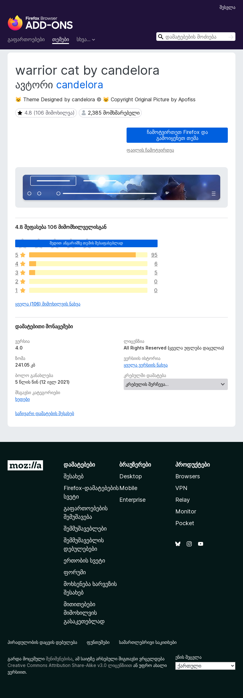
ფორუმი (75, 572)
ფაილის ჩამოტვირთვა (150, 150)
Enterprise (132, 499)
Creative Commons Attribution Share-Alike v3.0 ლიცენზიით (70, 665)
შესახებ (74, 476)
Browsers (187, 476)
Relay (182, 499)
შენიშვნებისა (59, 658)
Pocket (184, 523)
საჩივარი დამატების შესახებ (44, 413)
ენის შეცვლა (188, 657)
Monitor (185, 511)
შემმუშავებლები (85, 528)
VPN (181, 488)
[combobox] (195, 36)
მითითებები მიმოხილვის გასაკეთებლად (84, 613)
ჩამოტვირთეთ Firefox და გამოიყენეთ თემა (177, 135)
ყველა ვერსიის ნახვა (146, 365)
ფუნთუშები (98, 642)
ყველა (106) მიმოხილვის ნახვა (47, 303)
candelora (79, 85)
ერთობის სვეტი (84, 560)
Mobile (128, 488)
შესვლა (227, 7)
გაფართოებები (26, 39)
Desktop (130, 476)
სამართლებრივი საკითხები (148, 642)
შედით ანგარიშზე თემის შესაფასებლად (86, 243)
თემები (60, 39)
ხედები (22, 399)
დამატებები (79, 464)
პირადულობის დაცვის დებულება (42, 642)
